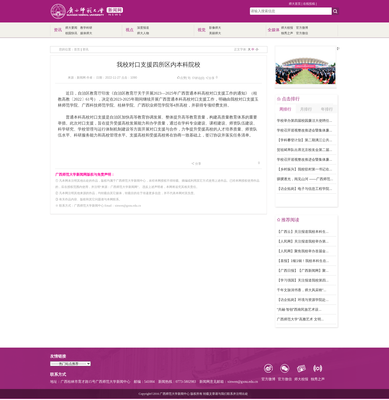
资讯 (85, 49)
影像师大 (215, 27)
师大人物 (143, 33)
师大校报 (287, 27)
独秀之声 (287, 33)
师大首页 (295, 3)
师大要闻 (71, 27)
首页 (77, 49)
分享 (210, 78)
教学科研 (86, 27)
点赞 (181, 78)
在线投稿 (309, 3)
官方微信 (302, 33)
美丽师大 (215, 33)
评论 (196, 78)
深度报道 (143, 27)
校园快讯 (71, 33)
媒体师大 (86, 33)
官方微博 (302, 27)
